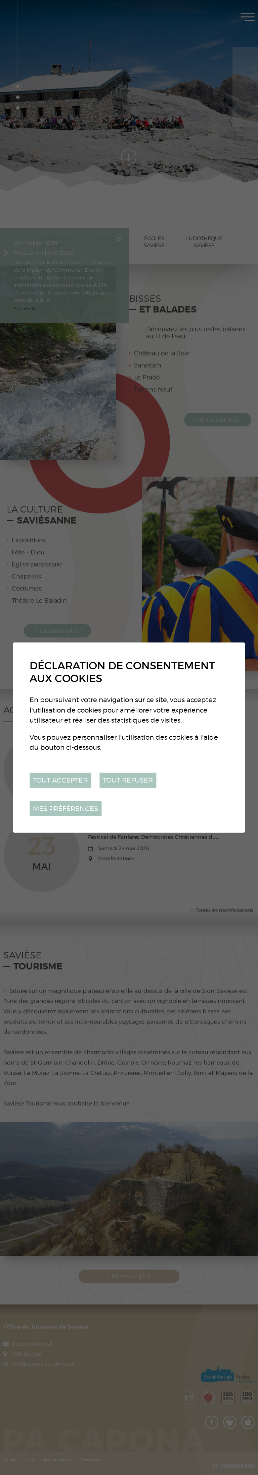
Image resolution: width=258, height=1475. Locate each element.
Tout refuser (128, 780)
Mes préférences (65, 808)
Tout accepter (60, 780)
